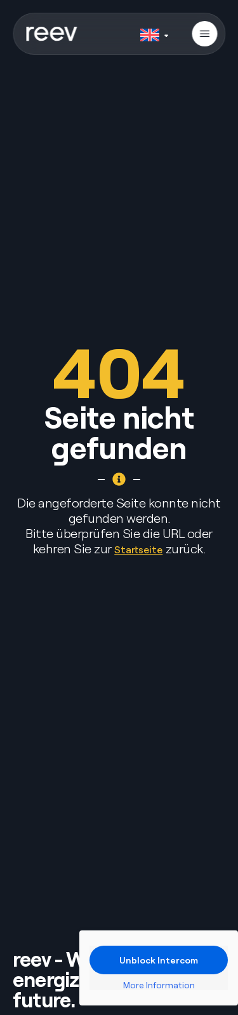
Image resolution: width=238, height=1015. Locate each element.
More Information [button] (159, 984)
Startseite (138, 549)
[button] (204, 33)
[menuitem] (154, 32)
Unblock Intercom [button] (158, 960)
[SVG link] (51, 34)
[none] (154, 32)
